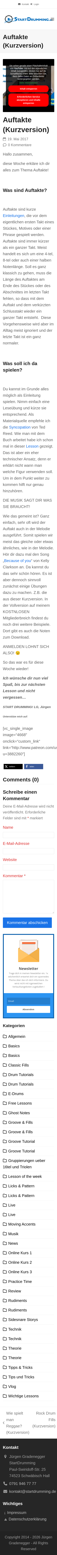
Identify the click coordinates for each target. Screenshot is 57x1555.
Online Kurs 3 (20, 1272)
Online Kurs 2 (20, 1262)
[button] (52, 19)
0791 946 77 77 (22, 1483)
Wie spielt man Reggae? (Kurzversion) (16, 1423)
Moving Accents (21, 1224)
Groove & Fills (20, 1122)
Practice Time (20, 1281)
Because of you (17, 561)
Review (14, 1291)
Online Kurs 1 (20, 1253)
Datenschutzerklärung (28, 1519)
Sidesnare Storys (23, 1319)
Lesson (33, 446)
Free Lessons (20, 1103)
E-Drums (16, 1094)
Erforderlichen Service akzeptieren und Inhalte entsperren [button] (28, 100)
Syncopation (20, 427)
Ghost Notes (19, 1113)
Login (36, 4)
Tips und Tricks (21, 1377)
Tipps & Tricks (20, 1367)
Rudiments (17, 1300)
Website (10, 860)
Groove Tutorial (21, 1141)
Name (8, 827)
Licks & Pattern (21, 1186)
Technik (14, 1329)
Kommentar (14, 876)
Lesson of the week (25, 1176)
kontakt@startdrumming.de (32, 1491)
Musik (13, 1234)
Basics (14, 1046)
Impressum (16, 1512)
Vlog (12, 1386)
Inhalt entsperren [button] (28, 89)
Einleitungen (13, 216)
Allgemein (16, 1036)
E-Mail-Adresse (16, 843)
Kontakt (25, 4)
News (13, 1243)
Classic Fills (18, 1065)
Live (11, 1205)
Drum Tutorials (20, 1075)
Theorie (14, 1348)
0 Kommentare (19, 145)
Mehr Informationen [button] (28, 83)
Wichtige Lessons (23, 1396)
